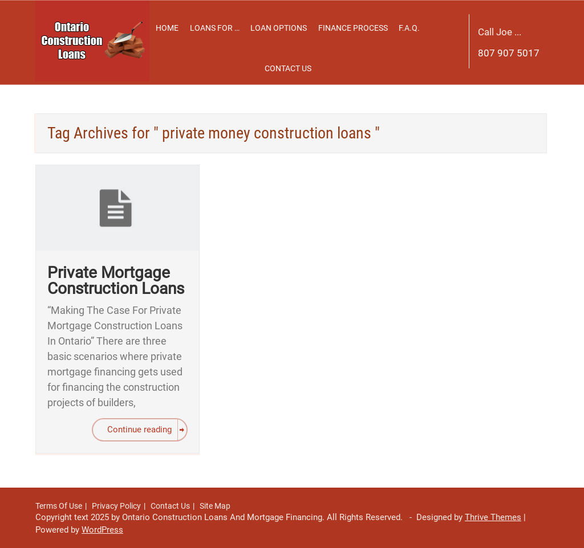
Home (167, 27)
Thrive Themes (493, 517)
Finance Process (353, 27)
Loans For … (215, 27)
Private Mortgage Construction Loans (115, 280)
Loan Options (278, 27)
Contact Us (288, 68)
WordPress (102, 530)
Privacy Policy (116, 505)
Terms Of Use (58, 505)
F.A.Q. (409, 27)
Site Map (215, 505)
